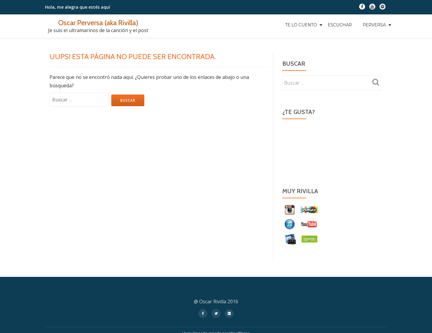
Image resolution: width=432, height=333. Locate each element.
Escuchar (340, 25)
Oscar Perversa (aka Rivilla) (98, 22)
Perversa (374, 25)
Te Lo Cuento (301, 25)
